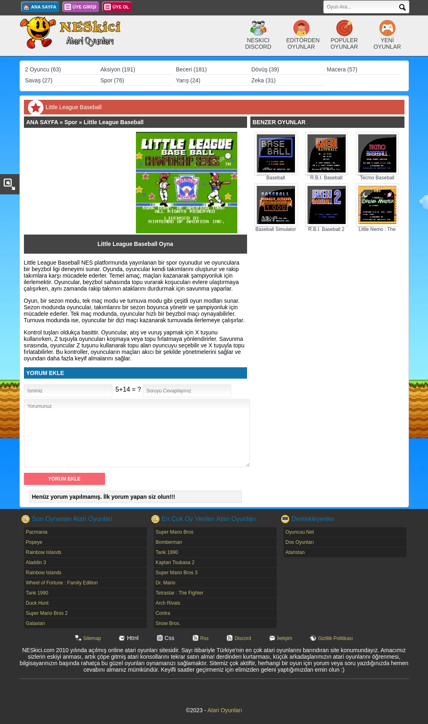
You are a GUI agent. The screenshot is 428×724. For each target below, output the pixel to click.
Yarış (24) (188, 80)
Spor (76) (112, 80)
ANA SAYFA (43, 6)
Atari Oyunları (224, 710)
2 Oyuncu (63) (43, 69)
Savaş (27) (39, 80)
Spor (71, 122)
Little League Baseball (114, 122)
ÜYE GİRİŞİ (85, 6)
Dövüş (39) (265, 69)
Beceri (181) (191, 69)
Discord (242, 638)
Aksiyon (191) (118, 69)
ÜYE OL (120, 6)
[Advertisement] (84, 182)
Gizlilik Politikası (335, 638)
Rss (204, 638)
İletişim (284, 638)
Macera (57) (342, 69)
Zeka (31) (264, 80)
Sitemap (92, 638)
